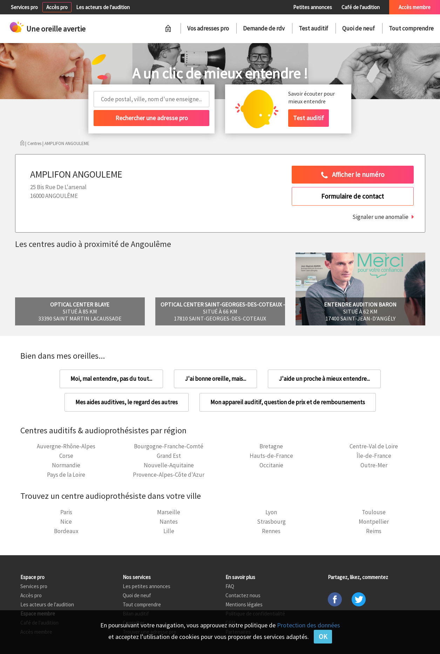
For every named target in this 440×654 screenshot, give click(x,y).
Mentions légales (244, 604)
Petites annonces (312, 7)
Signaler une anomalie (380, 217)
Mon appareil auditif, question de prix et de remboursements (287, 402)
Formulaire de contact (352, 196)
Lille (168, 531)
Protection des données (308, 625)
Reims (373, 531)
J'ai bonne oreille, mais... (215, 379)
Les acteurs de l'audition (103, 7)
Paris (66, 512)
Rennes (271, 531)
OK (323, 636)
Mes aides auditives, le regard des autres (126, 402)
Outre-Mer (373, 465)
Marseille (168, 512)
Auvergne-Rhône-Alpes (66, 446)
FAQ (229, 586)
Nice (66, 521)
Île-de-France (374, 456)
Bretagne (271, 446)
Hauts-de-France (271, 456)
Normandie (66, 465)
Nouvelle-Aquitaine (169, 465)
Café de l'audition (360, 7)
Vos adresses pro (208, 28)
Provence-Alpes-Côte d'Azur (168, 475)
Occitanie (271, 465)
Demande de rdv (264, 28)
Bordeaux (66, 531)
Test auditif (313, 28)
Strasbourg (271, 521)
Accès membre (415, 7)
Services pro (24, 7)
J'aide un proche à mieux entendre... (324, 379)
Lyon (271, 512)
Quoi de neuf (358, 28)
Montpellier (374, 521)
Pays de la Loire (66, 475)
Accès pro (57, 7)
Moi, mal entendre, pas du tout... (111, 379)
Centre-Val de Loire (374, 446)
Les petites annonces (146, 586)
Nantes (169, 521)
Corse (66, 456)
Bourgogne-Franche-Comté (168, 446)
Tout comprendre (411, 28)
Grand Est (169, 456)
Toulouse (374, 512)
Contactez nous (242, 595)
